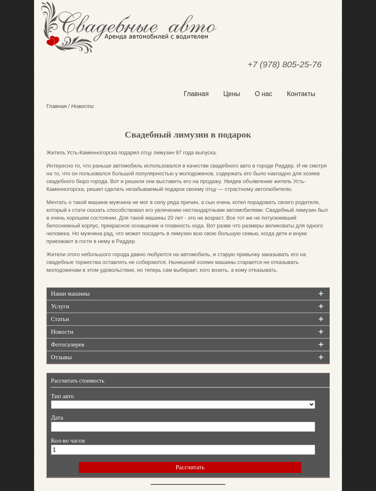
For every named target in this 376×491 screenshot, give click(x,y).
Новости (62, 331)
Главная (196, 93)
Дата (57, 417)
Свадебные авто (188, 27)
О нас (264, 93)
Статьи (60, 319)
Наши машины (70, 293)
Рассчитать (190, 467)
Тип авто (62, 396)
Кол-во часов (68, 440)
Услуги (60, 306)
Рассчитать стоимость (77, 381)
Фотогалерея (67, 344)
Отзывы (61, 357)
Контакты (301, 93)
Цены (231, 93)
